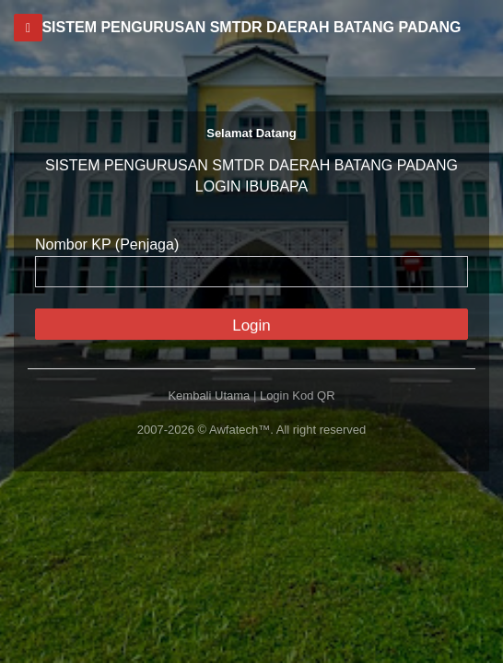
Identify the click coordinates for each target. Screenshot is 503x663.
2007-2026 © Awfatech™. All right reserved (252, 429)
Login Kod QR (297, 395)
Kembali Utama (209, 395)
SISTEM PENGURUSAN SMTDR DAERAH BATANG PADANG (251, 27)
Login (251, 325)
